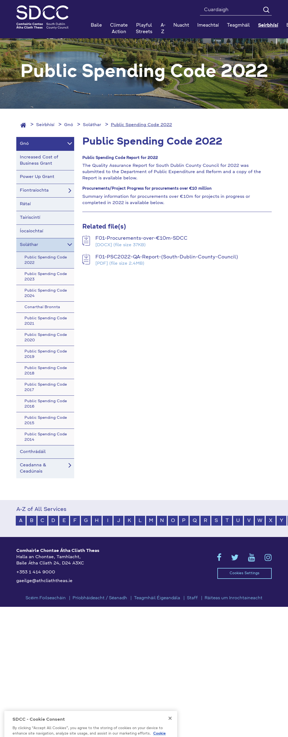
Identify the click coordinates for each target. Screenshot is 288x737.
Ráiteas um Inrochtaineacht (233, 598)
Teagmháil (238, 25)
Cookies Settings (244, 573)
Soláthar (92, 125)
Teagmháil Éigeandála (157, 598)
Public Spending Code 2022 (141, 125)
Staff (192, 598)
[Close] (170, 725)
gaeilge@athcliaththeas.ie (44, 581)
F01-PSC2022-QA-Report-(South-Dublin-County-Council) (166, 257)
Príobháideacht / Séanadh (100, 598)
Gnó (68, 125)
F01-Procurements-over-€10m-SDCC (141, 238)
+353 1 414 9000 (35, 572)
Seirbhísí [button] (268, 25)
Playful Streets (144, 28)
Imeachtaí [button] (208, 25)
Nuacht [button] (181, 25)
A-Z (163, 28)
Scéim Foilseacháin (46, 598)
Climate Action (119, 28)
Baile (96, 25)
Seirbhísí (45, 125)
